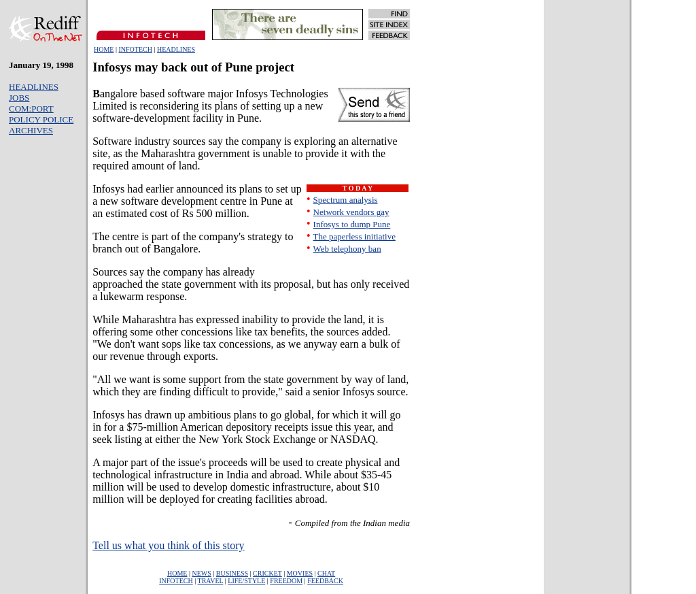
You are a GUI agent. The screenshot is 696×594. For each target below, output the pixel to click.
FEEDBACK (325, 580)
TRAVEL (211, 580)
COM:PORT (31, 108)
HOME (104, 49)
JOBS (19, 98)
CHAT (326, 573)
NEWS (201, 573)
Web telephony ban (347, 249)
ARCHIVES (31, 130)
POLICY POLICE (41, 119)
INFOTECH (135, 49)
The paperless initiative (354, 236)
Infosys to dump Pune (352, 224)
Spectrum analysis (345, 200)
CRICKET (267, 573)
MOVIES (300, 573)
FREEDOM (286, 580)
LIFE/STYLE (246, 580)
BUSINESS (232, 573)
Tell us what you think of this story (168, 545)
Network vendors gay (351, 212)
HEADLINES (176, 49)
